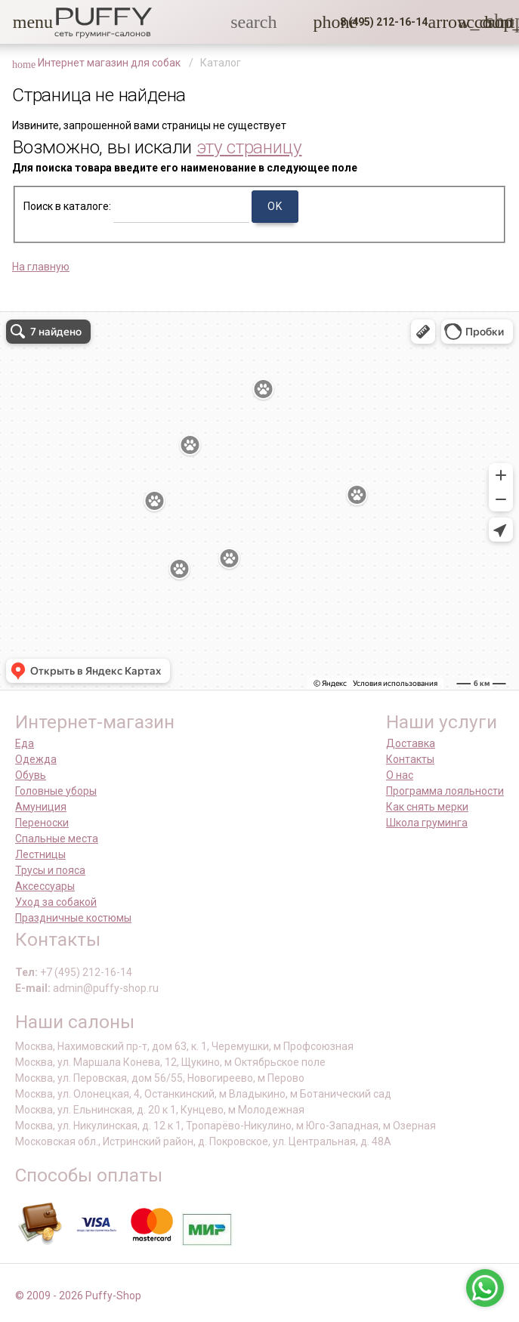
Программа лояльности (445, 791)
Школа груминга (427, 823)
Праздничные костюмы (73, 918)
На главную (41, 267)
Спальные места (56, 838)
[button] (22, 22)
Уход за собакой (56, 902)
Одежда (36, 759)
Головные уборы (56, 791)
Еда (24, 743)
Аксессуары (45, 886)
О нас (399, 775)
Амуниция (40, 807)
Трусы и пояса (50, 870)
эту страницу (249, 147)
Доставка (410, 743)
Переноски (42, 823)
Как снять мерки (427, 807)
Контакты (410, 759)
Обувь (30, 775)
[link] (467, 22)
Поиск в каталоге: (67, 206)
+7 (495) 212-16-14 (86, 972)
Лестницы (40, 854)
